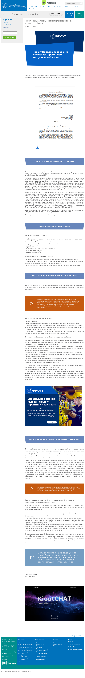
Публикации (7, 24)
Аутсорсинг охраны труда (43, 649)
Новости (6, 22)
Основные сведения (24, 652)
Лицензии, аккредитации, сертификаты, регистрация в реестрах (26, 646)
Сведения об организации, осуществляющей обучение (24, 657)
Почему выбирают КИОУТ (26, 650)
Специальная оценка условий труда (41, 643)
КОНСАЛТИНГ (39, 661)
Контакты (32, 8)
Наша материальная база (26, 643)
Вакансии (72, 646)
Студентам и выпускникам (76, 649)
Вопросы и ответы (74, 648)
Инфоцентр (58, 6)
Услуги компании (45, 6)
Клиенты (67, 6)
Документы (22, 661)
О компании (33, 6)
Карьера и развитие (75, 645)
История (21, 653)
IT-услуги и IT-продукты (42, 650)
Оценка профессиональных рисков (41, 653)
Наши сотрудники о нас (59, 644)
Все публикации (76, 636)
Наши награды (23, 649)
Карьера (76, 6)
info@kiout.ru (5, 659)
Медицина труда (40, 659)
